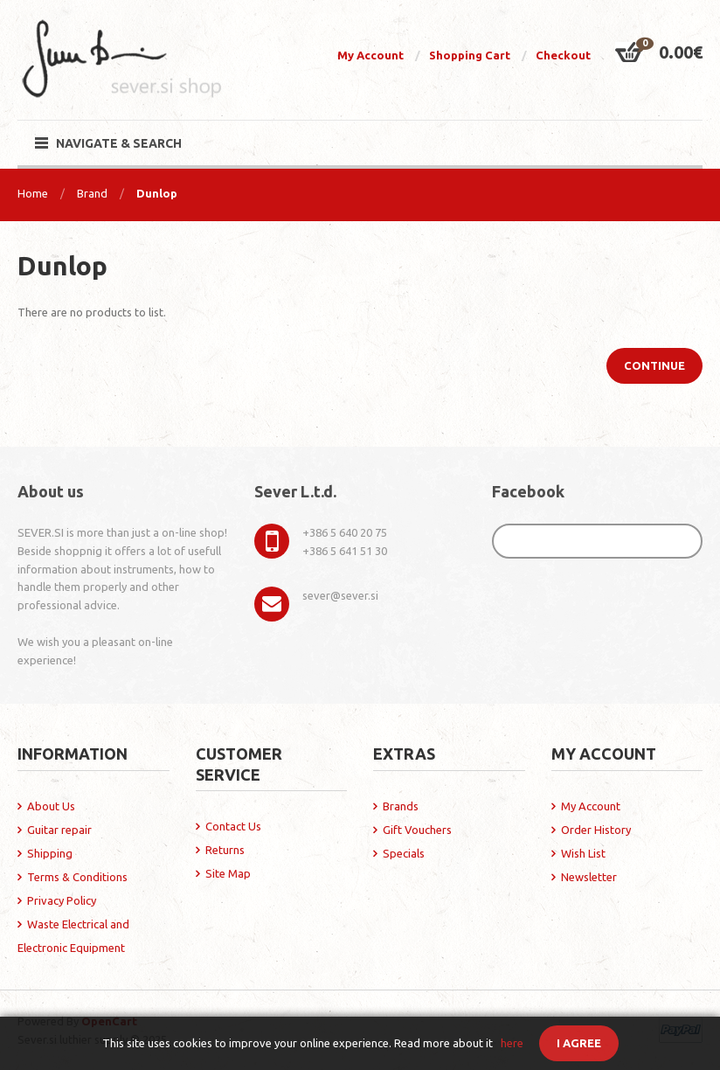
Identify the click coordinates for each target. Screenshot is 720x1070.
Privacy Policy (61, 900)
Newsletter (589, 877)
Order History (596, 829)
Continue (654, 365)
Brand (92, 193)
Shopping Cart (469, 55)
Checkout (563, 55)
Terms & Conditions (77, 877)
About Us (51, 806)
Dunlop (156, 193)
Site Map (228, 873)
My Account (370, 55)
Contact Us (233, 826)
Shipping (50, 853)
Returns (225, 850)
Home (32, 193)
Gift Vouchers (417, 829)
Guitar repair (59, 829)
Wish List (583, 853)
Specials (404, 853)
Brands (401, 806)
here (512, 1043)
